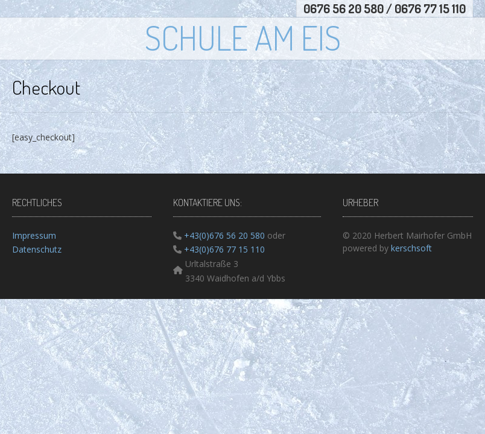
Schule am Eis (243, 37)
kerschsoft (411, 248)
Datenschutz (37, 249)
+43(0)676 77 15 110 (223, 249)
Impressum (34, 235)
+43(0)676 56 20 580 (223, 235)
